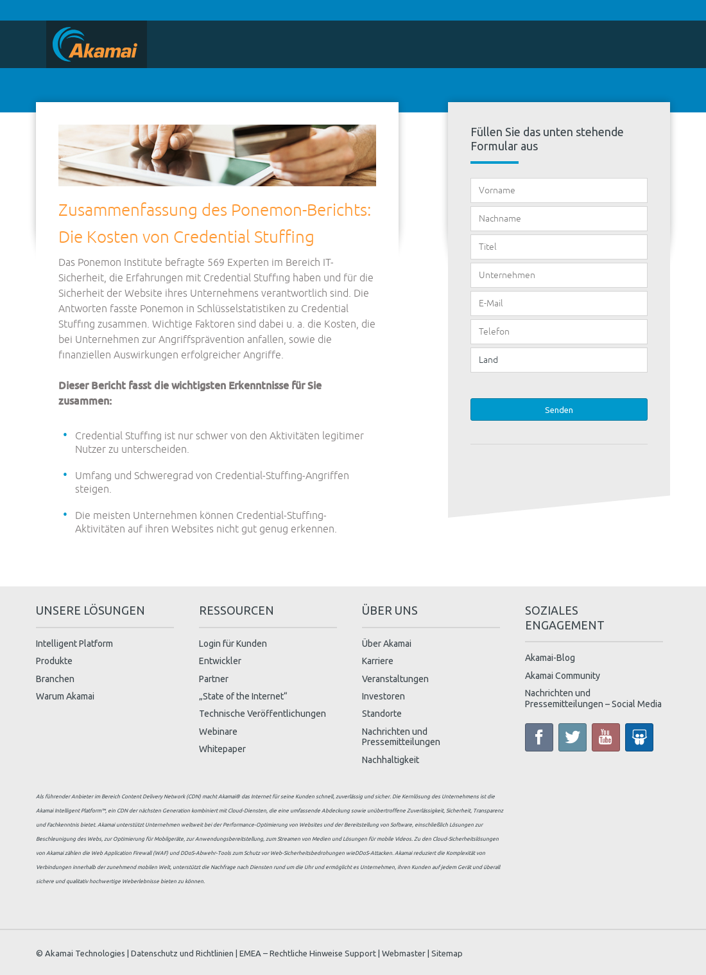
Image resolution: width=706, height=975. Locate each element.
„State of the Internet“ (243, 696)
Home (96, 44)
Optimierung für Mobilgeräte (148, 839)
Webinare (218, 731)
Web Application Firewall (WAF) (129, 853)
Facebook (539, 737)
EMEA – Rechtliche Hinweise (291, 952)
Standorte (382, 713)
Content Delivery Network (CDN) (161, 796)
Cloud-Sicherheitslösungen (466, 839)
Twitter (572, 737)
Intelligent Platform (74, 643)
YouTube (606, 737)
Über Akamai (386, 643)
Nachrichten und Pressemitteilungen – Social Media (593, 698)
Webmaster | (405, 952)
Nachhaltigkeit (390, 760)
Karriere (377, 661)
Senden (559, 409)
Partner (213, 679)
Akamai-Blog (550, 658)
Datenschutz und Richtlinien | (184, 952)
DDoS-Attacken (373, 853)
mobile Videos (394, 839)
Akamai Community (562, 676)
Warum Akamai (65, 696)
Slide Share (639, 737)
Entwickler (220, 661)
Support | (362, 952)
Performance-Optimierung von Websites (272, 824)
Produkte (54, 661)
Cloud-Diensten (247, 810)
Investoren (383, 696)
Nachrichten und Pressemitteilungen (401, 737)
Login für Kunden (233, 643)
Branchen (55, 679)
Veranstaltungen (395, 679)
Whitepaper (222, 749)
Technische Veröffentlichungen (262, 713)
